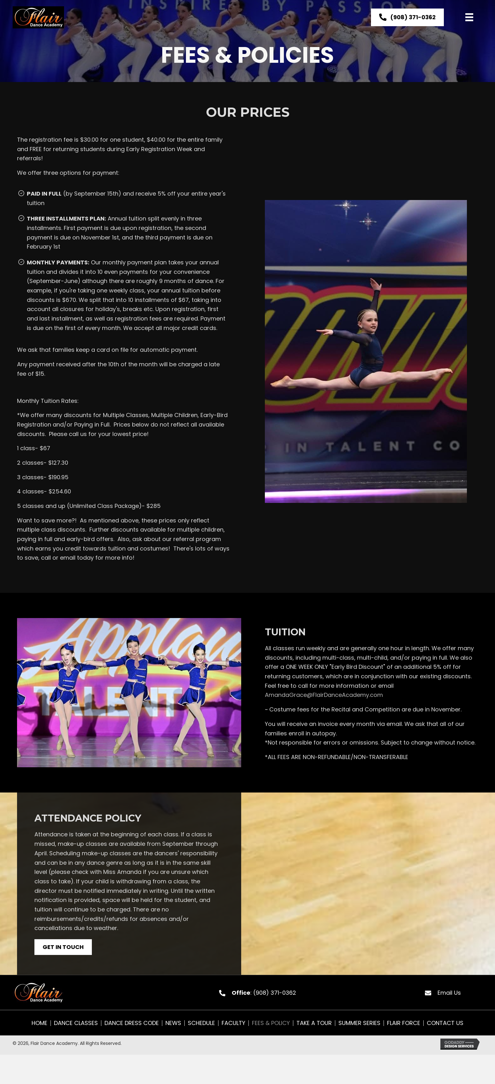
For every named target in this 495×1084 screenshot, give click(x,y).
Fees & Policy (271, 1023)
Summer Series (359, 1023)
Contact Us (445, 1023)
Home (39, 1023)
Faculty (233, 1023)
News (173, 1023)
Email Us (449, 993)
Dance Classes (76, 1023)
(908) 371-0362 (274, 993)
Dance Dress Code (131, 1023)
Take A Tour (314, 1023)
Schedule (201, 1023)
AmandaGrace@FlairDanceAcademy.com (324, 695)
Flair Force (403, 1023)
